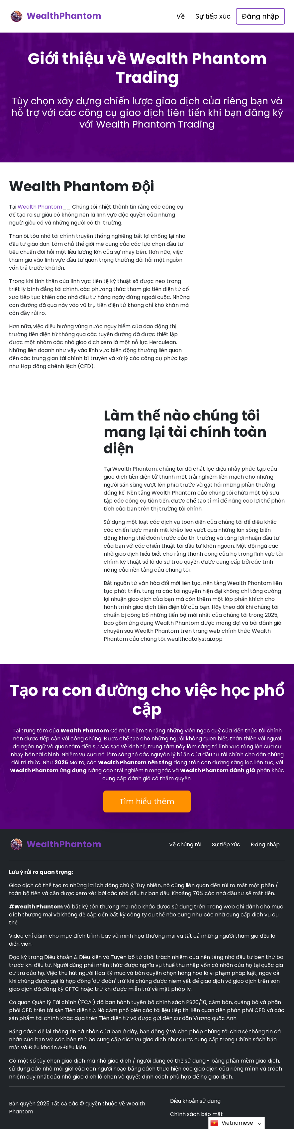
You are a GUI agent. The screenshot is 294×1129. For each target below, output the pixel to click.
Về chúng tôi (185, 844)
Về (180, 16)
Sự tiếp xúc (213, 16)
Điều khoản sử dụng (195, 1101)
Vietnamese (231, 1123)
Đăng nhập (260, 16)
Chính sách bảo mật (196, 1114)
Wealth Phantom (40, 207)
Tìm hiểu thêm (147, 801)
